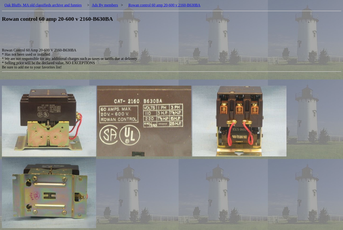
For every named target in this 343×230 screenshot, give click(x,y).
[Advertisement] (87, 37)
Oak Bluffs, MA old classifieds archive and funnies (43, 5)
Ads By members (105, 5)
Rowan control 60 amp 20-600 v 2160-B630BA (164, 5)
